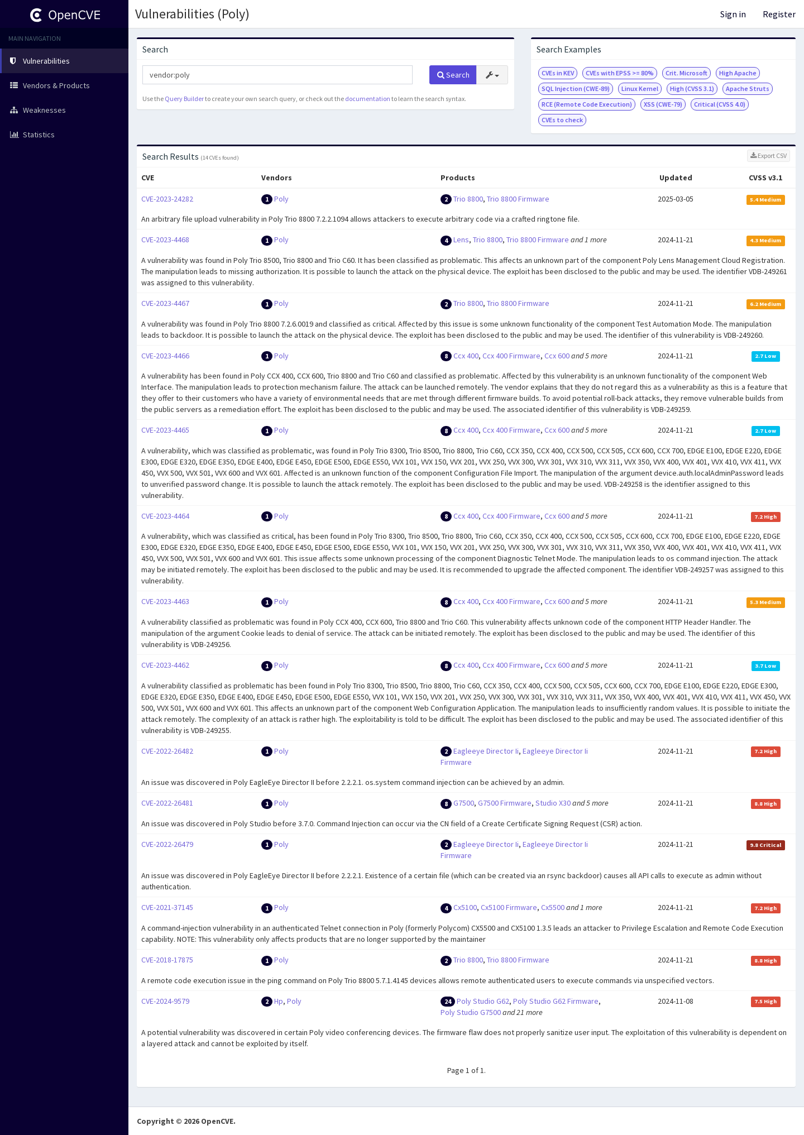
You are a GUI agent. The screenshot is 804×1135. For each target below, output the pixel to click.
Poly (281, 199)
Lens (461, 239)
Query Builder (184, 98)
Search (453, 75)
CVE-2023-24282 (167, 199)
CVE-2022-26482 (167, 751)
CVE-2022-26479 (167, 844)
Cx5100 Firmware (509, 907)
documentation (367, 98)
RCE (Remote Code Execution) (587, 104)
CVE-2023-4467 (165, 303)
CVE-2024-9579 (165, 1001)
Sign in (733, 14)
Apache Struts (747, 88)
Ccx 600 (557, 356)
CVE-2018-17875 (167, 960)
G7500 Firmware (505, 803)
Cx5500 (552, 907)
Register (779, 14)
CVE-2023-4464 (165, 516)
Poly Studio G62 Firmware (556, 1001)
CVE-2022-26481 (167, 803)
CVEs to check (562, 120)
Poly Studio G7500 (471, 1012)
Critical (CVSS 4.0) (719, 104)
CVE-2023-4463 (165, 601)
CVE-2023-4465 (165, 430)
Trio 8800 (468, 199)
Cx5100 (465, 907)
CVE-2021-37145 (167, 907)
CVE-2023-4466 (165, 356)
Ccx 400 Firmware (511, 356)
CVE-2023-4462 (165, 665)
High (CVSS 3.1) (692, 88)
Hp (278, 1001)
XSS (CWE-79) (663, 104)
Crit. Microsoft (686, 73)
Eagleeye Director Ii (486, 751)
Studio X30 (553, 803)
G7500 (463, 803)
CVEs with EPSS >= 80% (620, 73)
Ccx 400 (465, 356)
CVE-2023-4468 (165, 239)
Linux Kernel (639, 88)
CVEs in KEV (558, 73)
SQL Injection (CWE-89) (576, 88)
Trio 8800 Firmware (518, 199)
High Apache (738, 73)
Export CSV (768, 155)
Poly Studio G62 (483, 1001)
